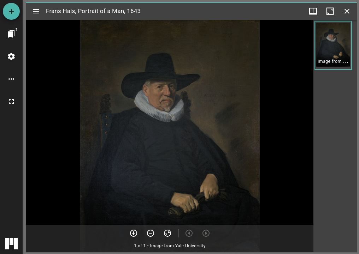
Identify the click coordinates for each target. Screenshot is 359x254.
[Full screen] (11, 101)
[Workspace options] (11, 79)
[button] (333, 45)
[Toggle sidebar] (36, 11)
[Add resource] (11, 11)
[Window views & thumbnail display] (313, 11)
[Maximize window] (330, 11)
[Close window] (347, 11)
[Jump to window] (11, 33)
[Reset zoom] (167, 233)
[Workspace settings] (11, 56)
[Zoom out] (150, 233)
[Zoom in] (133, 233)
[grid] (335, 136)
